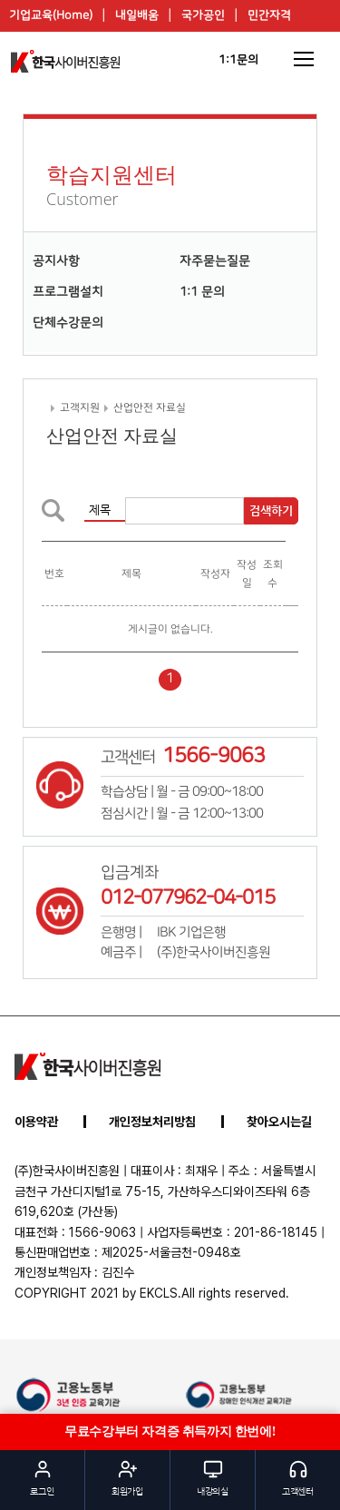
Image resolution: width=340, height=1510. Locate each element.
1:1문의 (238, 60)
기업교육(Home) (50, 15)
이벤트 (184, 47)
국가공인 (203, 15)
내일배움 (137, 15)
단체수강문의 (68, 323)
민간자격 (269, 15)
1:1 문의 (202, 292)
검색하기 (271, 510)
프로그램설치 (68, 292)
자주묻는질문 (215, 261)
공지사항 (56, 261)
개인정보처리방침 (152, 1121)
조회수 (273, 573)
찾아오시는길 (279, 1121)
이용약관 (36, 1121)
